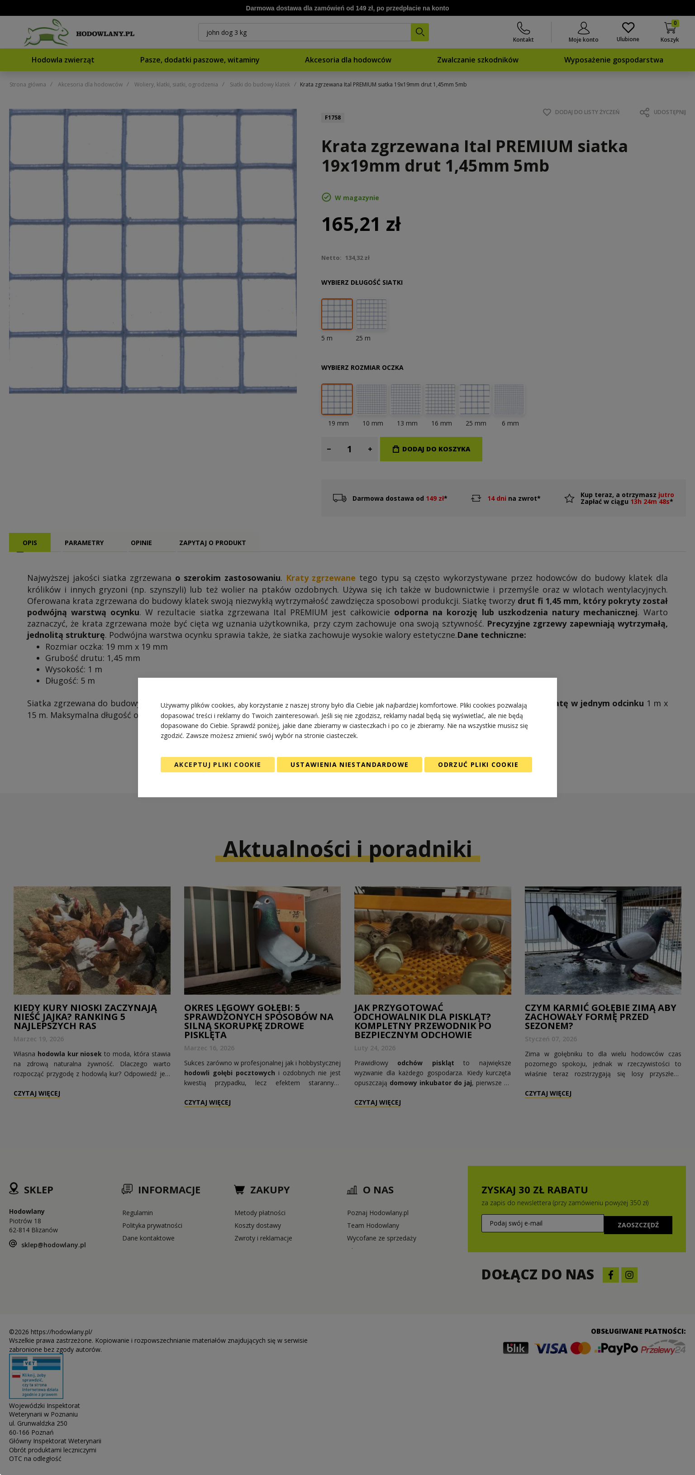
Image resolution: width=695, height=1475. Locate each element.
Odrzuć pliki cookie (478, 764)
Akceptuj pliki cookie (217, 764)
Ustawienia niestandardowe (349, 764)
